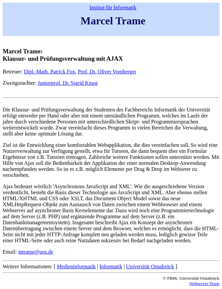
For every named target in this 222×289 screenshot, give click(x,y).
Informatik (110, 266)
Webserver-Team (204, 283)
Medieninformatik (76, 266)
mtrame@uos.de (35, 252)
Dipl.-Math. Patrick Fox (49, 71)
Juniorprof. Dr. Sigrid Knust (68, 83)
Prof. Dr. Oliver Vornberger (107, 71)
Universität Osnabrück (150, 266)
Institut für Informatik (113, 7)
